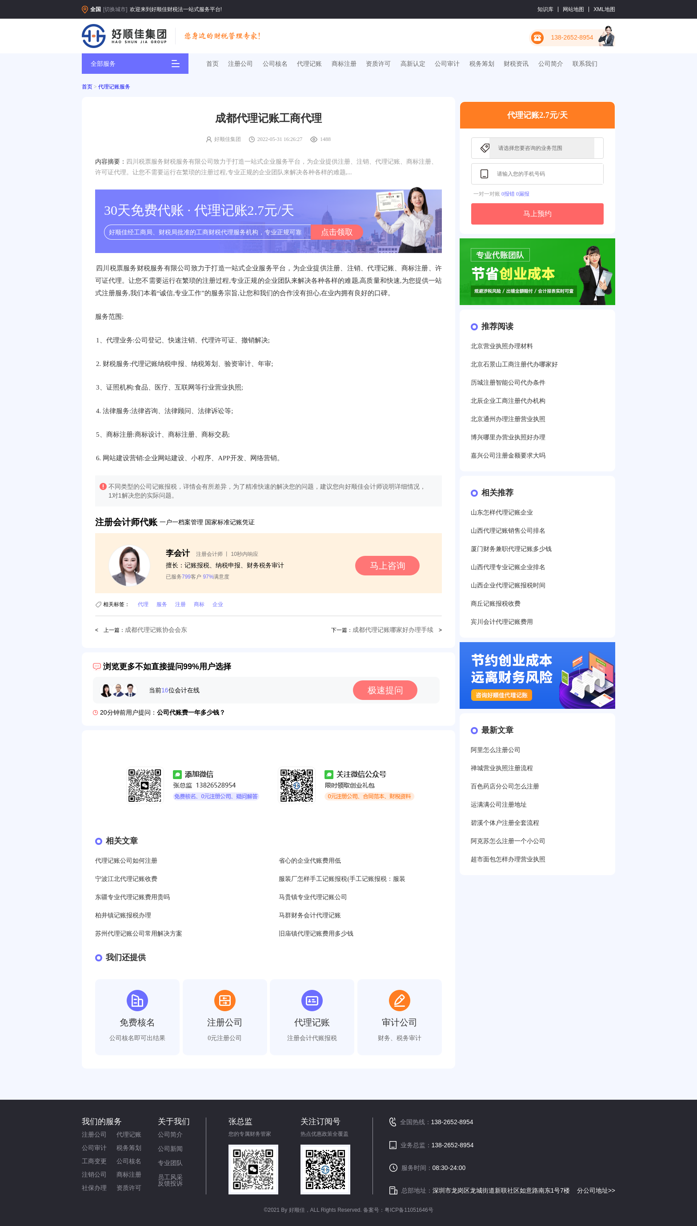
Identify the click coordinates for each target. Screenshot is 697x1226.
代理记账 (309, 63)
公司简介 (550, 63)
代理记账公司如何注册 (126, 860)
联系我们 (585, 63)
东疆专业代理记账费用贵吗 (132, 897)
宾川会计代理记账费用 (502, 622)
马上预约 (537, 213)
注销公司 (94, 1174)
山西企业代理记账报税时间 (508, 585)
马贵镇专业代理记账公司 (313, 897)
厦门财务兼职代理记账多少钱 (511, 549)
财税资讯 (516, 63)
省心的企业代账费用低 (310, 860)
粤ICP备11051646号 (409, 1210)
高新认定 (413, 63)
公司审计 (447, 63)
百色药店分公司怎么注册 (505, 786)
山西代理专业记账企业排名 (508, 567)
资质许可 (378, 63)
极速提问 (385, 690)
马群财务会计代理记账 (310, 915)
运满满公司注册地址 (499, 804)
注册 (180, 604)
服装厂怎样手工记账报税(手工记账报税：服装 (342, 879)
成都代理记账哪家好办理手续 (393, 630)
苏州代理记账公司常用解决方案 (138, 933)
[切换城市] (115, 9)
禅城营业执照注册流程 (502, 768)
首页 (212, 63)
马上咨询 (387, 566)
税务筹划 (481, 63)
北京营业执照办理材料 (502, 346)
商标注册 (344, 63)
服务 (161, 604)
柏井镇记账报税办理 (123, 915)
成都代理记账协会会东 (156, 630)
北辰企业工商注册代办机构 (508, 401)
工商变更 (94, 1161)
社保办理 (94, 1187)
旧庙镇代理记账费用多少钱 (316, 933)
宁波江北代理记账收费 (126, 879)
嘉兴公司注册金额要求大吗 (508, 455)
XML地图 (604, 9)
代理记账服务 (114, 87)
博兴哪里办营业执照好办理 (508, 437)
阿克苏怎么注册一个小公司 (508, 841)
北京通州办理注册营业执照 (508, 419)
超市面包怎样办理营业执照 (508, 859)
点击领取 (337, 232)
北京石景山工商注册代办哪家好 (514, 364)
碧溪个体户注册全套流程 (505, 823)
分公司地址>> (596, 1190)
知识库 (545, 9)
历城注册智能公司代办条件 (508, 382)
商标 (199, 604)
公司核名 (275, 63)
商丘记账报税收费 (496, 603)
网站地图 (573, 9)
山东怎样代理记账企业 (502, 512)
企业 (217, 604)
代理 (143, 604)
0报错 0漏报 (515, 194)
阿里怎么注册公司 (496, 750)
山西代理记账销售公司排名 (508, 530)
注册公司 (240, 63)
